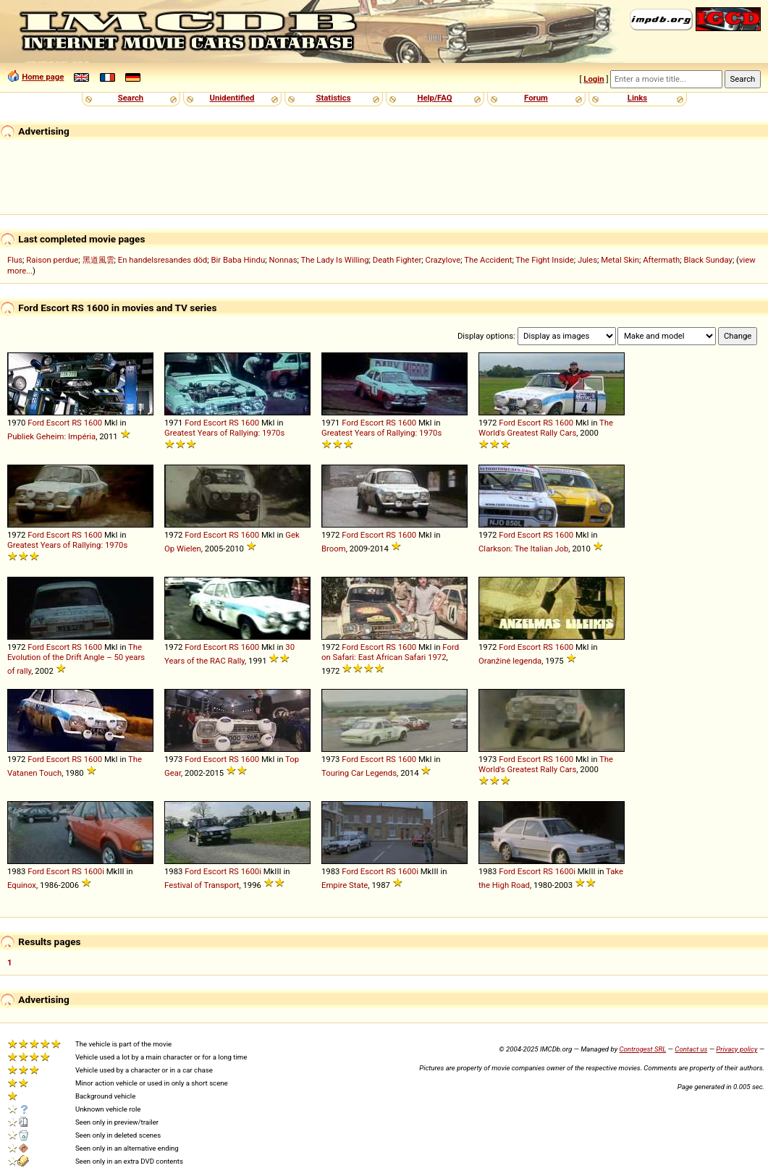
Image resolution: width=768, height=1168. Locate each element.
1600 (93, 423)
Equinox (21, 885)
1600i (94, 871)
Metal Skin (620, 260)
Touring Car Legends (359, 773)
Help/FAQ (434, 98)
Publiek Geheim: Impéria (51, 436)
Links (637, 98)
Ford (36, 423)
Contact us (691, 1049)
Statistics (333, 98)
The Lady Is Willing (334, 260)
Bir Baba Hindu (238, 260)
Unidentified (232, 98)
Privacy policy (736, 1049)
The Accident (488, 260)
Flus (14, 260)
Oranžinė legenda (509, 661)
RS (77, 423)
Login (593, 79)
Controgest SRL (642, 1049)
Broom (333, 548)
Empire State (344, 885)
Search (130, 98)
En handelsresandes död (162, 260)
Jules (587, 260)
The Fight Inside (544, 260)
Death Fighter (397, 260)
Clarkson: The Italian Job (523, 548)
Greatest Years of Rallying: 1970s (224, 433)
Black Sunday (708, 260)
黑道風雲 (98, 260)
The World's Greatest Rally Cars (545, 428)
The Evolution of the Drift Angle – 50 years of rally (76, 659)
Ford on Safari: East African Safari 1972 (390, 652)
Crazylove (443, 260)
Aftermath (661, 260)
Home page (43, 77)
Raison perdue (52, 260)
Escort (58, 423)
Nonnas (283, 260)
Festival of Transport (201, 885)
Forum (536, 98)
